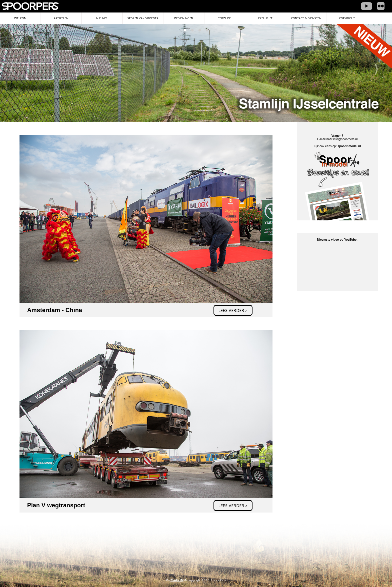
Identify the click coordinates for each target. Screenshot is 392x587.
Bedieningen (183, 18)
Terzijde (224, 18)
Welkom (20, 18)
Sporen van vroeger (142, 18)
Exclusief (265, 18)
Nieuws (102, 18)
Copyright (347, 18)
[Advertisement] (332, 334)
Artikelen (61, 18)
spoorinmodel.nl (349, 146)
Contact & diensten (306, 18)
